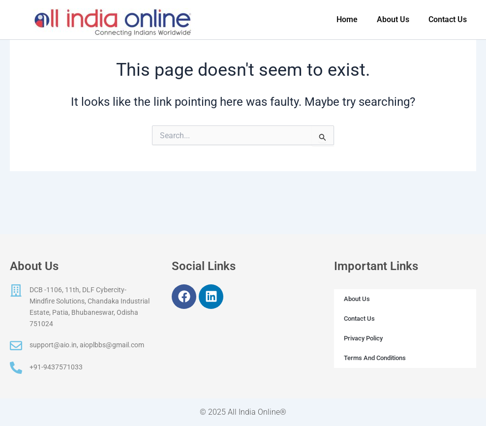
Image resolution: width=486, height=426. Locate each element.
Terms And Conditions (375, 358)
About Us (357, 299)
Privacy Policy (363, 338)
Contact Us (359, 318)
